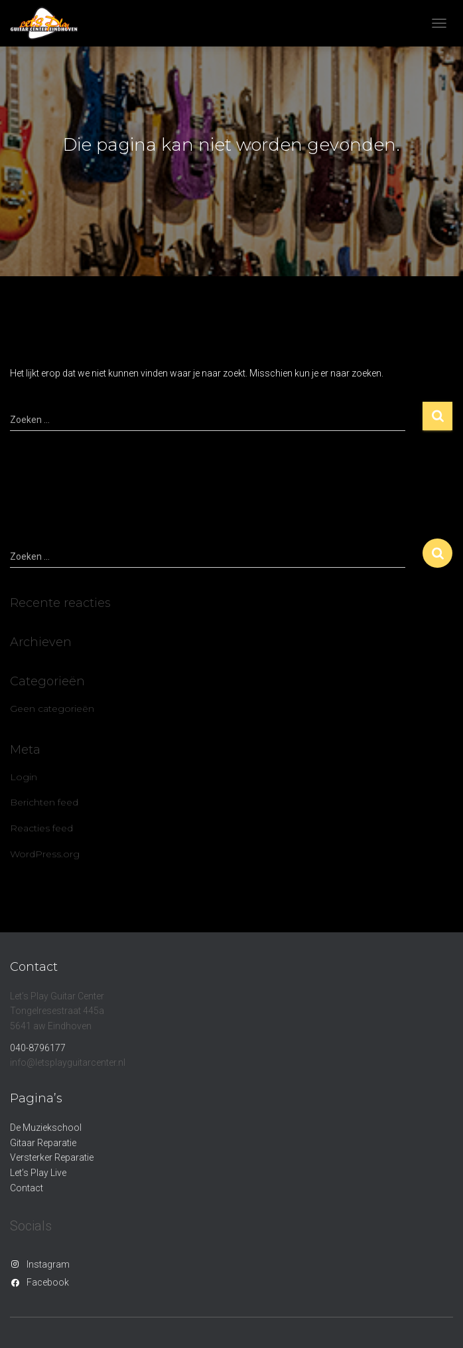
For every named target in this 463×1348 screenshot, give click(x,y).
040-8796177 (38, 1048)
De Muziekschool (46, 1127)
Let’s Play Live (38, 1172)
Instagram (48, 1264)
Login (23, 777)
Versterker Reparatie (52, 1157)
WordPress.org (45, 854)
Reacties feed (41, 828)
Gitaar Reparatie (43, 1142)
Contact (26, 1188)
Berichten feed (44, 802)
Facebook (48, 1282)
